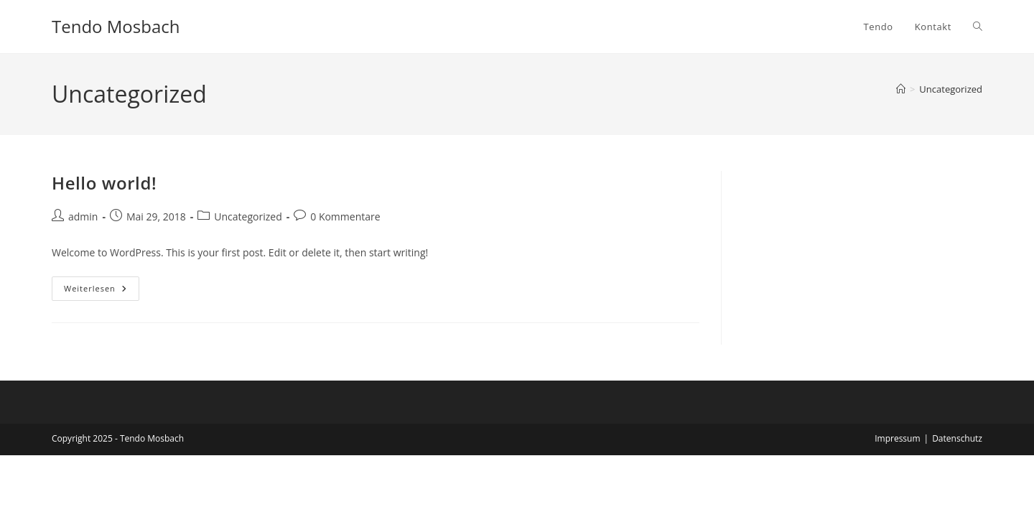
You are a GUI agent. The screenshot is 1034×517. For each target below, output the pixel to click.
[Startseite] (900, 89)
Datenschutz (957, 438)
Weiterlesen (101, 291)
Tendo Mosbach (116, 26)
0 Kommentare (345, 216)
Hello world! (104, 183)
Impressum (897, 438)
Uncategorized (950, 89)
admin (83, 216)
